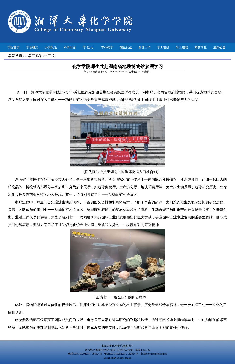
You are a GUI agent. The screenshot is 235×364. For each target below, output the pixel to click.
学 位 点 (88, 47)
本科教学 (107, 47)
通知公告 (219, 47)
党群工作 (144, 47)
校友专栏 (201, 47)
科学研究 (70, 47)
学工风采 (35, 56)
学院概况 (32, 47)
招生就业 (126, 47)
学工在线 (163, 47)
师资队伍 (51, 47)
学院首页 (13, 47)
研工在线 (182, 47)
